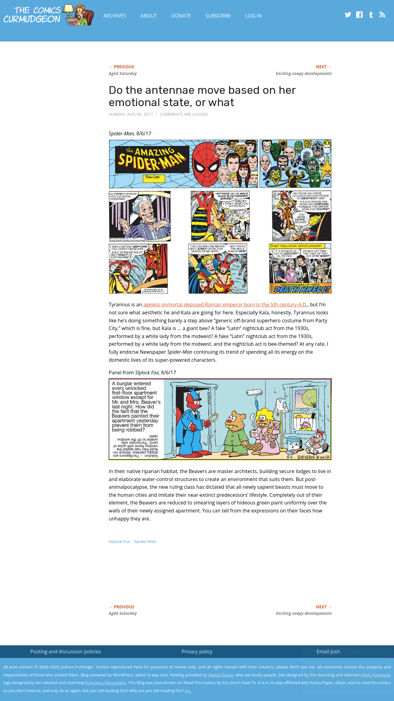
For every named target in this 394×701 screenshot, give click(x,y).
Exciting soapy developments (304, 73)
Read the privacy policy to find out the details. (339, 662)
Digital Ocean (220, 675)
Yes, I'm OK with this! (342, 678)
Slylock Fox (119, 541)
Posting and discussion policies (65, 651)
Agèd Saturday (123, 73)
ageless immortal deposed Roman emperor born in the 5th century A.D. (225, 304)
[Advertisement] (221, 581)
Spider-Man (145, 541)
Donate (181, 15)
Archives (114, 15)
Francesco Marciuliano (105, 682)
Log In (253, 15)
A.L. (188, 690)
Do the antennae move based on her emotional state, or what (202, 96)
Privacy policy (197, 651)
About (148, 15)
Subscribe (218, 15)
